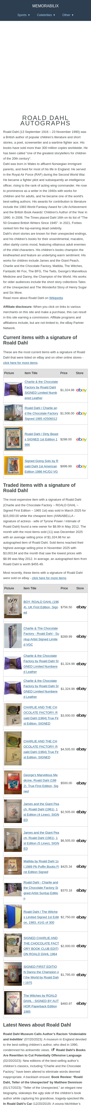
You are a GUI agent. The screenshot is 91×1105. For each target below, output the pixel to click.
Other (66, 15)
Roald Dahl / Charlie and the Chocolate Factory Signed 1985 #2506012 (41, 413)
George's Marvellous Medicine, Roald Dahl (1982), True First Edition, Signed (41, 783)
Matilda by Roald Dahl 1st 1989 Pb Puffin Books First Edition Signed (41, 866)
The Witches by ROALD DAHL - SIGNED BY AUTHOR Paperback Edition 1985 (41, 1003)
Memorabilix (45, 6)
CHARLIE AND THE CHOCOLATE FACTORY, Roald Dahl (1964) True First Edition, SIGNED (41, 715)
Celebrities (44, 15)
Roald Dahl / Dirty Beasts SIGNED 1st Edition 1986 (41, 439)
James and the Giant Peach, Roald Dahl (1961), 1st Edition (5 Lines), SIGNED (41, 840)
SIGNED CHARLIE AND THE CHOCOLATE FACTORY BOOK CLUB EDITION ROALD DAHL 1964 (41, 946)
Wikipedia (56, 298)
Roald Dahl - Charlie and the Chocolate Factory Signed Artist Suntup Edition (41, 890)
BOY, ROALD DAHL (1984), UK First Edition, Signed (41, 607)
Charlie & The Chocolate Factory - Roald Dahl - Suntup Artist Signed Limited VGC (41, 636)
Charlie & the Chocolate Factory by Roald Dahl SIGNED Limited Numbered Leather (41, 390)
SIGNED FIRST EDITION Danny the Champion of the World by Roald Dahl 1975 (41, 975)
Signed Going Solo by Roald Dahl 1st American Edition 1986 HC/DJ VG (41, 466)
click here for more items (20, 363)
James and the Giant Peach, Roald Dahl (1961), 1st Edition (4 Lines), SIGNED (41, 812)
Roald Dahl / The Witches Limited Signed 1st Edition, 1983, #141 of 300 (41, 917)
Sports (22, 15)
